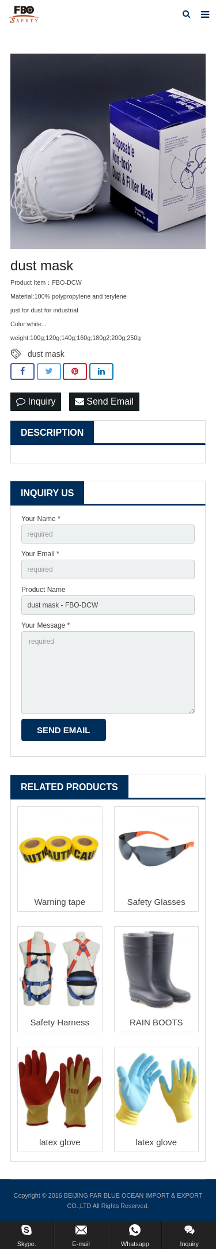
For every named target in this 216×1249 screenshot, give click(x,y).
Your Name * (40, 519)
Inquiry (35, 401)
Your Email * (40, 554)
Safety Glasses (156, 902)
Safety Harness (59, 1022)
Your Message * (45, 625)
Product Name (43, 590)
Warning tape (59, 902)
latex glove (60, 1142)
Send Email (104, 401)
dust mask (46, 354)
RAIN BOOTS (156, 1022)
